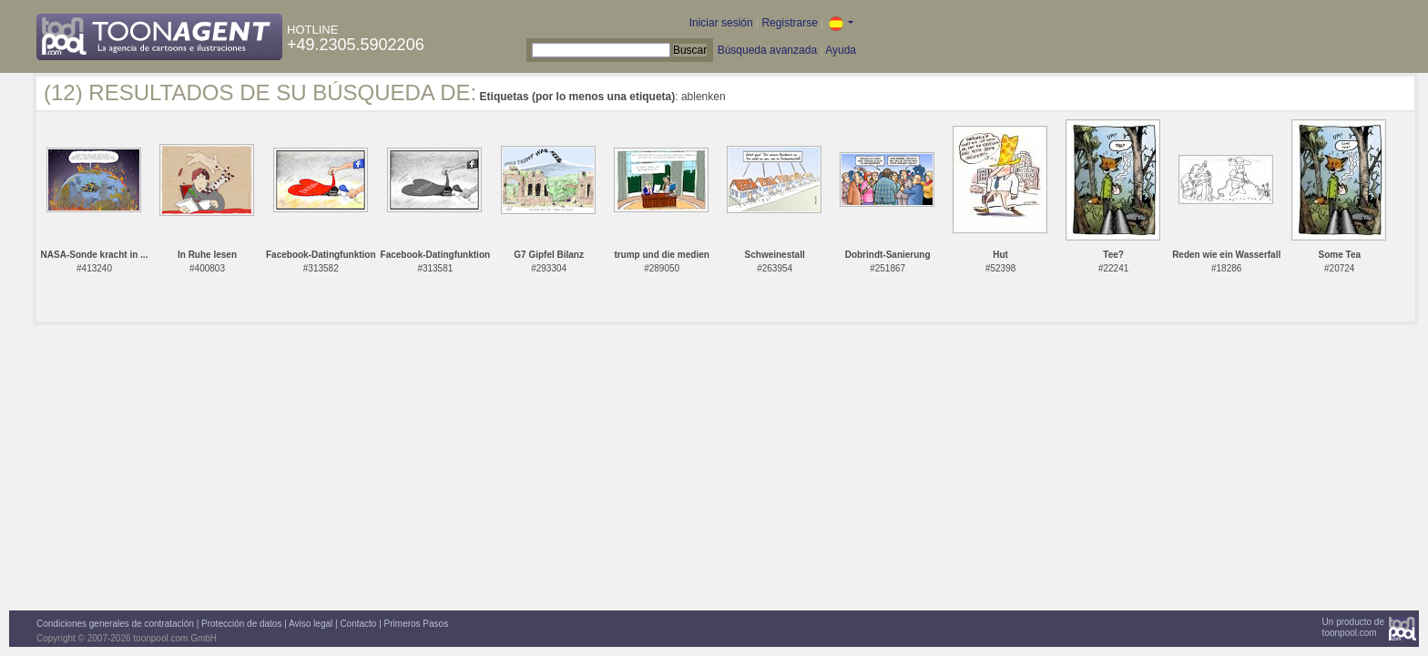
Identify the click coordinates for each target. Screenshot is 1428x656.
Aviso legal (310, 624)
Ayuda (840, 50)
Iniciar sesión (721, 22)
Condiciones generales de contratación (115, 624)
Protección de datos (241, 624)
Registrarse (789, 22)
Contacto (358, 624)
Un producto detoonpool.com (1353, 627)
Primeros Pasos (416, 624)
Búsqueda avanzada (767, 50)
